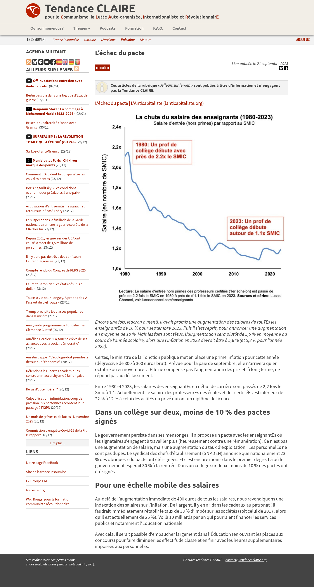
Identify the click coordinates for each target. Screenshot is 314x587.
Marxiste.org (35, 490)
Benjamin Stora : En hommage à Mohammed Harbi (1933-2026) (54, 111)
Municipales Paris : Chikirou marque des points (51, 162)
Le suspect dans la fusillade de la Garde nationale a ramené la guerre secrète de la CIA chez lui (57, 224)
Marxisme (108, 39)
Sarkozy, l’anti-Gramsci (43, 151)
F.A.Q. (158, 28)
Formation (134, 28)
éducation (102, 67)
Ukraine (90, 39)
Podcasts (108, 28)
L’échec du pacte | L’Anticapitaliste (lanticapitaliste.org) (149, 103)
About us (303, 39)
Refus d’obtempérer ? (42, 389)
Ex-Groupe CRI (36, 481)
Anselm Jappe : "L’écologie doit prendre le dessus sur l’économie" (57, 359)
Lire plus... (57, 443)
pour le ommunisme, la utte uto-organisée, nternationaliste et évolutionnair (132, 17)
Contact (179, 28)
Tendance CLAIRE (90, 8)
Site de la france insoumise (46, 472)
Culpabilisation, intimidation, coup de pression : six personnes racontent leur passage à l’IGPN (55, 403)
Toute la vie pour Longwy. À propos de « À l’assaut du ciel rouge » (56, 300)
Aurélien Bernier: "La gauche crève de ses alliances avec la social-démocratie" (56, 341)
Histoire (145, 39)
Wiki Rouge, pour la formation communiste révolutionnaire (48, 501)
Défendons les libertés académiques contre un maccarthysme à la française (55, 373)
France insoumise (66, 39)
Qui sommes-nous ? (47, 28)
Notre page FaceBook (42, 462)
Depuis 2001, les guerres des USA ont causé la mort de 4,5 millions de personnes (53, 243)
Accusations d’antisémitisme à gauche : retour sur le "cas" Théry (55, 208)
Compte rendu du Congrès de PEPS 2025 (56, 270)
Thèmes (81, 28)
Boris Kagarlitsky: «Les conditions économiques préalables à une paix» (53, 190)
